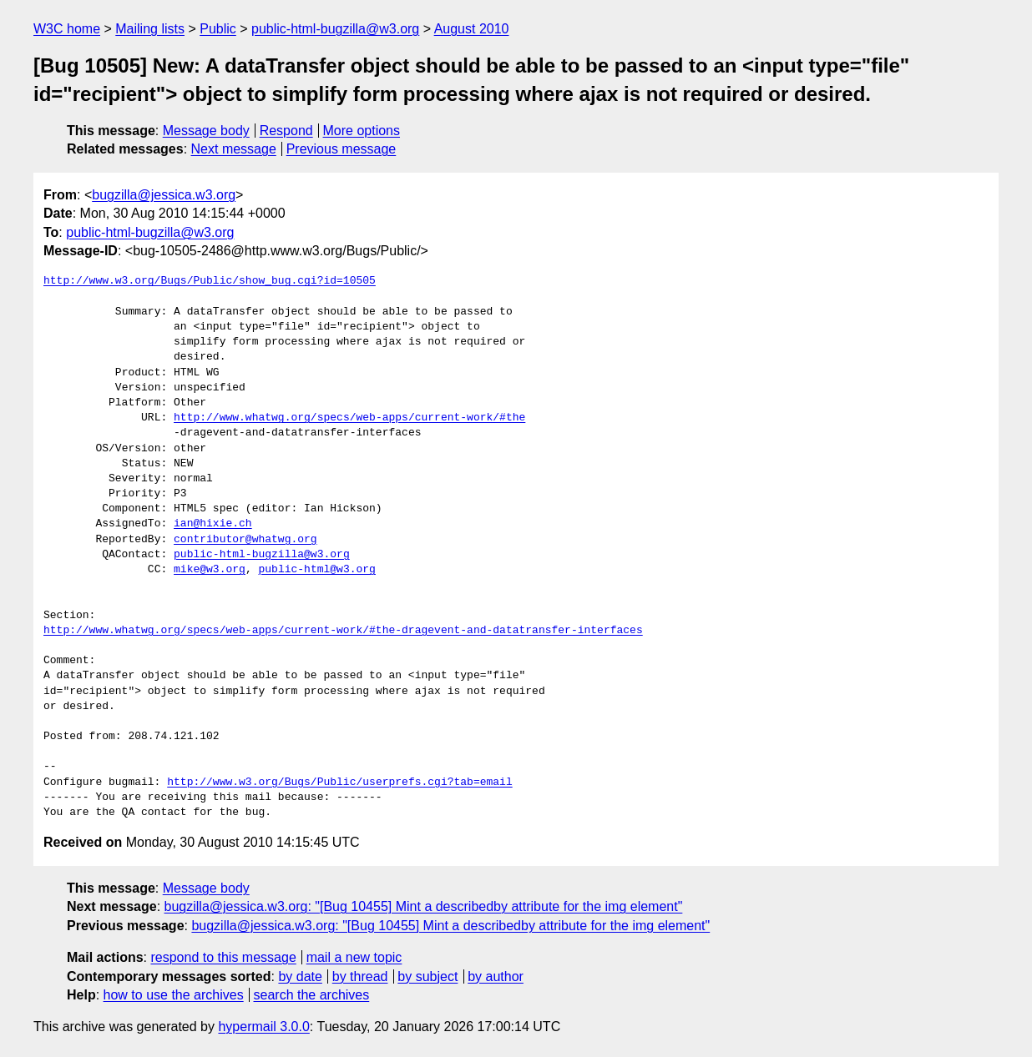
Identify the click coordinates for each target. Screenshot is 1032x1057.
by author (496, 976)
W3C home (66, 29)
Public (218, 29)
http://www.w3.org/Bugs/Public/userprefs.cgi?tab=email (339, 782)
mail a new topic (354, 957)
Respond (286, 130)
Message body (206, 130)
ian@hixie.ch (213, 523)
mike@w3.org (209, 569)
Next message (233, 149)
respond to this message (223, 957)
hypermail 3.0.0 (263, 1026)
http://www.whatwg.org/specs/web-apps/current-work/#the (349, 417)
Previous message (341, 149)
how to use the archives (174, 995)
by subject (427, 976)
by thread (360, 976)
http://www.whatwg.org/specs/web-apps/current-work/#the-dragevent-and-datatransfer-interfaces (343, 630)
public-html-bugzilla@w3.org (335, 29)
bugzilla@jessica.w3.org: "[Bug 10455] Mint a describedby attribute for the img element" (423, 906)
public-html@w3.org (316, 569)
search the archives (312, 995)
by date (299, 976)
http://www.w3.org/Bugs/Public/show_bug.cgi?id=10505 (209, 281)
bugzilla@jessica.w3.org (163, 195)
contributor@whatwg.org (245, 539)
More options (362, 130)
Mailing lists (150, 29)
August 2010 (471, 29)
